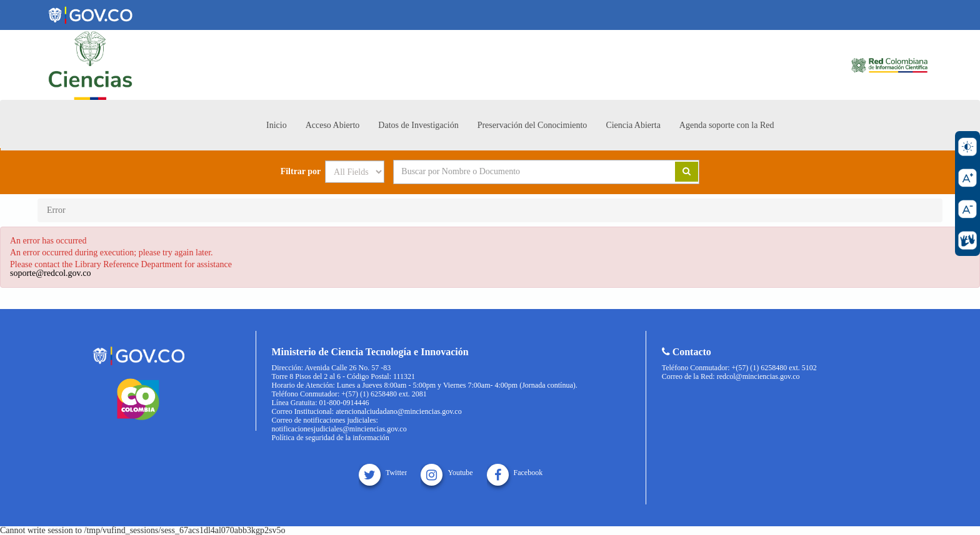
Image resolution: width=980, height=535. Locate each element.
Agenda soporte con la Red (726, 125)
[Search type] (354, 171)
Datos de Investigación (418, 125)
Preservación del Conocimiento (533, 125)
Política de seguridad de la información (330, 437)
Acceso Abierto (333, 125)
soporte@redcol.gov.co (50, 273)
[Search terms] (519, 171)
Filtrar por (301, 171)
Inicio (276, 125)
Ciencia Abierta (633, 125)
